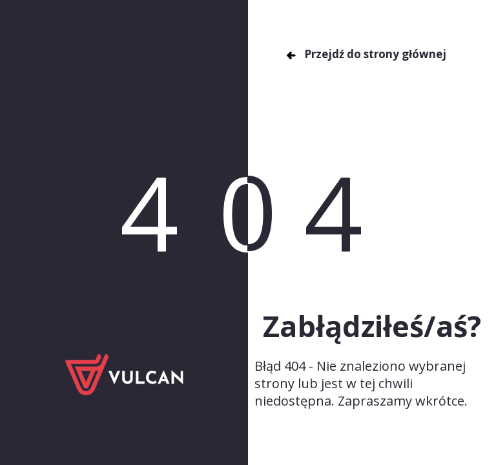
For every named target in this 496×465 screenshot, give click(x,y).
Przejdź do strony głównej (365, 53)
